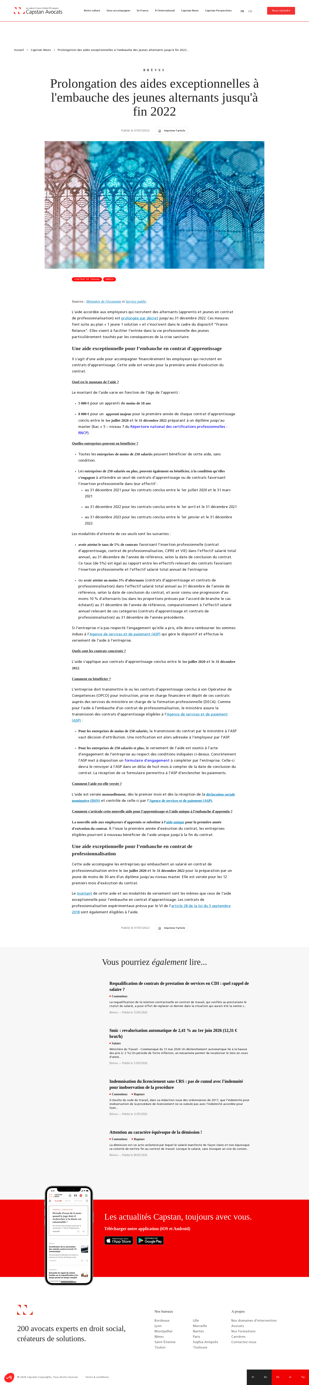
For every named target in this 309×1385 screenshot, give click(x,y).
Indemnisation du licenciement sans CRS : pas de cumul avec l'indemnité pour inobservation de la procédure (176, 1084)
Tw (303, 1377)
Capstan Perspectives (218, 10)
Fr (253, 1377)
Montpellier (163, 1331)
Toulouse (200, 1347)
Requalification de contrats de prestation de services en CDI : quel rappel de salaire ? (179, 986)
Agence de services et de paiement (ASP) (125, 634)
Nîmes (159, 1337)
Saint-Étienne (165, 1342)
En (265, 1377)
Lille (196, 1320)
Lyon (158, 1326)
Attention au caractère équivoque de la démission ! (155, 1132)
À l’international (165, 10)
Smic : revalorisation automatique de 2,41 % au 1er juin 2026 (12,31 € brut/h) (173, 1033)
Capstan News (190, 10)
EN (250, 11)
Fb (277, 1377)
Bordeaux (162, 1320)
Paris (196, 1337)
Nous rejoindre (281, 10)
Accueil (19, 50)
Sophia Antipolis (205, 1342)
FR (242, 11)
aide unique (175, 822)
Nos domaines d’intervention (254, 1320)
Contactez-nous (243, 1342)
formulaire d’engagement (147, 761)
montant (84, 893)
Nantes (198, 1331)
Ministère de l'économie (103, 301)
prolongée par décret (139, 318)
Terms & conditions (97, 1377)
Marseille (200, 1326)
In (290, 1377)
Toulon (159, 1347)
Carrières (238, 1337)
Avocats (237, 1326)
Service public (136, 301)
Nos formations (243, 1331)
